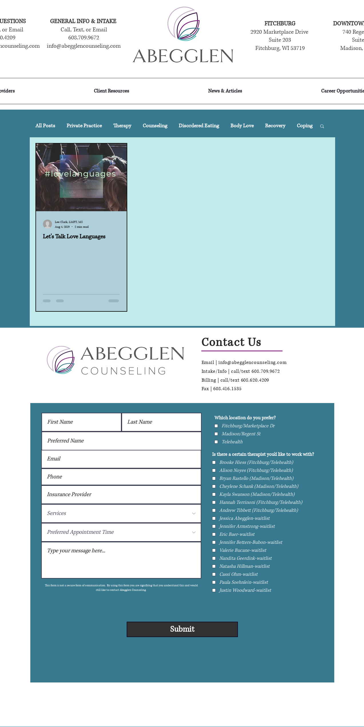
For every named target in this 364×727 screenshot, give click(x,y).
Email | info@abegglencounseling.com (244, 362)
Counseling (155, 125)
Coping (305, 125)
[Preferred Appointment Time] (121, 532)
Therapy (122, 125)
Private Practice (84, 125)
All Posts (45, 125)
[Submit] (182, 629)
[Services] (121, 513)
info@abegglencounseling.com (84, 46)
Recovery (275, 125)
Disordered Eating (199, 125)
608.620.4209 (255, 380)
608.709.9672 (266, 371)
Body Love (242, 125)
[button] (322, 127)
